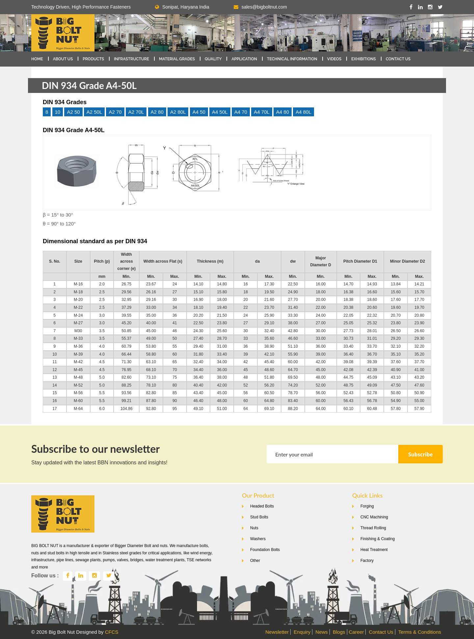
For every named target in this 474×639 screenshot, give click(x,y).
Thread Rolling (373, 528)
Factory (367, 560)
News (321, 632)
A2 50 (73, 112)
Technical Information (292, 59)
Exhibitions (363, 59)
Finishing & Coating (377, 539)
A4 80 (282, 112)
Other (255, 560)
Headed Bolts (262, 506)
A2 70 (115, 112)
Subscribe (420, 454)
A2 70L (136, 112)
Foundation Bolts (265, 549)
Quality (213, 59)
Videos (334, 59)
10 (58, 112)
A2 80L (178, 112)
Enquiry (302, 632)
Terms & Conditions (419, 632)
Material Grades (177, 59)
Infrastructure (131, 59)
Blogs (339, 632)
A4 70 (240, 112)
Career (356, 632)
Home (37, 59)
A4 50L (220, 112)
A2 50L (94, 112)
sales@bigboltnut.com (264, 7)
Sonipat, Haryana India (182, 7)
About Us (63, 59)
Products (93, 59)
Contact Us (398, 59)
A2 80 (157, 112)
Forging (367, 506)
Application (244, 59)
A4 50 (199, 112)
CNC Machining (374, 517)
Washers (258, 539)
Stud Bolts (259, 517)
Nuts (254, 528)
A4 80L (303, 112)
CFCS (111, 632)
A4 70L (262, 112)
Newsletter (277, 632)
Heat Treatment (374, 549)
